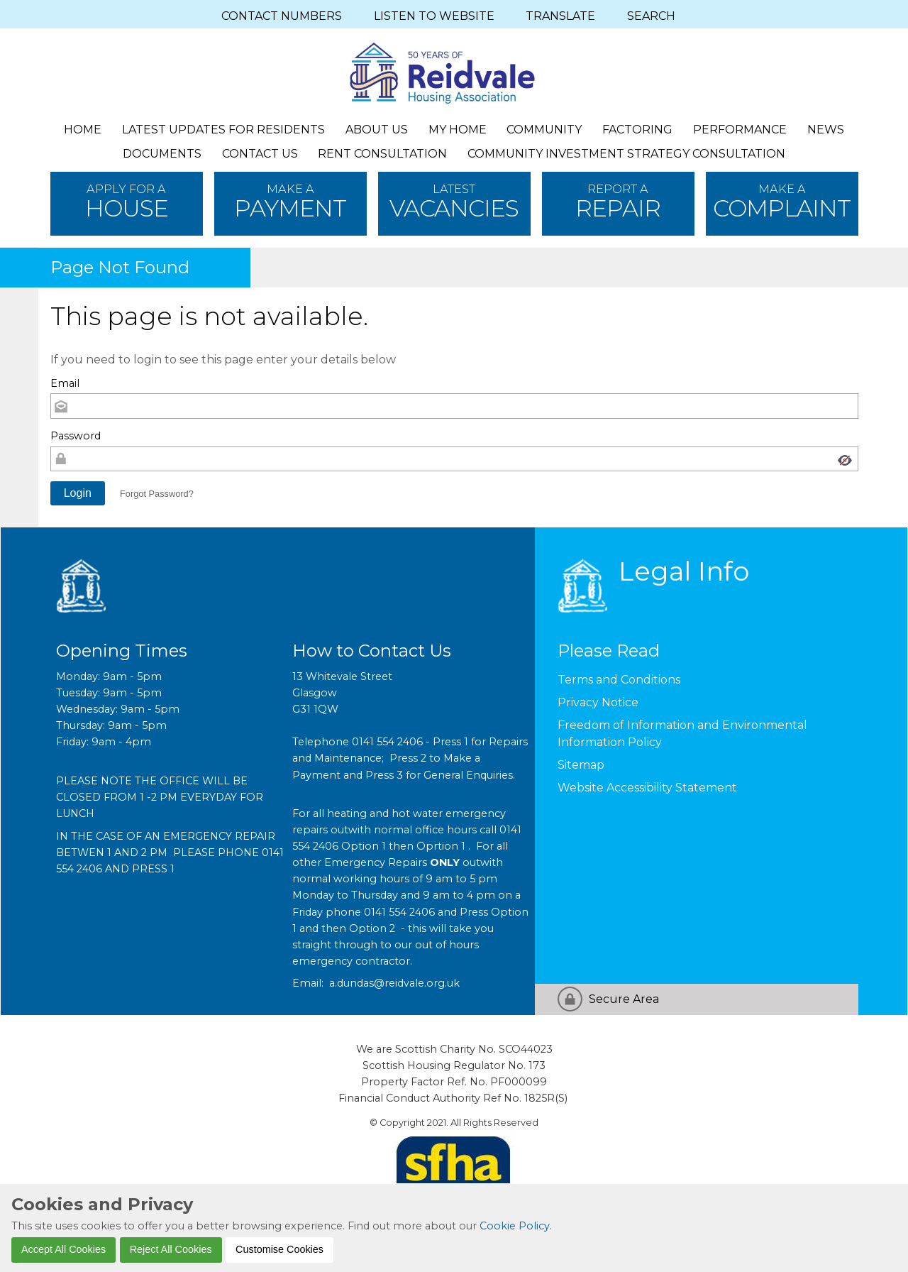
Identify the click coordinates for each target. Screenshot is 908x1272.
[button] (78, 493)
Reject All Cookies (171, 1249)
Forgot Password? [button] (157, 493)
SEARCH (651, 16)
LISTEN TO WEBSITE (434, 16)
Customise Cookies (279, 1249)
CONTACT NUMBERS (281, 16)
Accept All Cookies (63, 1249)
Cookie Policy (515, 1225)
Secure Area (624, 999)
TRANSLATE (560, 16)
